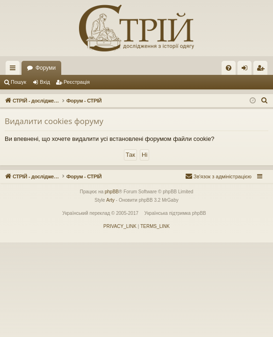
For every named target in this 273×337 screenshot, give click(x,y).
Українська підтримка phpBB (175, 213)
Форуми (158, 68)
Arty (110, 200)
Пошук (18, 82)
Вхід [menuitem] (247, 70)
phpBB (112, 191)
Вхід (45, 82)
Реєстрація (77, 82)
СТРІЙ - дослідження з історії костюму (77, 68)
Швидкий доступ (14, 70)
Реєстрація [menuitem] (262, 70)
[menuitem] (229, 68)
